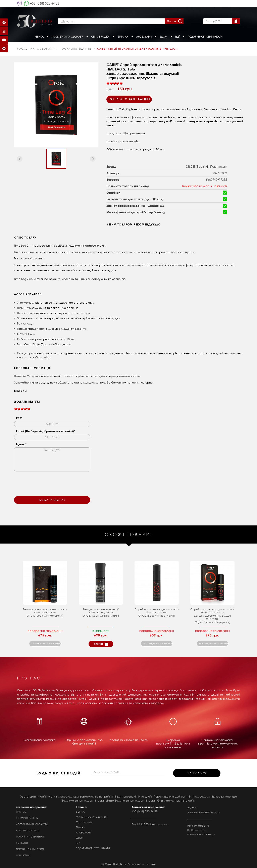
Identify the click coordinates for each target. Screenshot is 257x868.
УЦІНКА (80, 810)
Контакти (22, 841)
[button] (56, 158)
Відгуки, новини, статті (30, 848)
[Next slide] (93, 158)
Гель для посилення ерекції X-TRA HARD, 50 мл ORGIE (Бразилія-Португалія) (101, 611)
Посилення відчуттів (76, 47)
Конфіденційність (27, 816)
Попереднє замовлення (129, 98)
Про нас (21, 810)
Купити (98, 642)
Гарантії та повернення (30, 835)
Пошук (171, 20)
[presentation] (44, 480)
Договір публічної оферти (32, 823)
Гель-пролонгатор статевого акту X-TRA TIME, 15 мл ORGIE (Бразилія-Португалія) (45, 611)
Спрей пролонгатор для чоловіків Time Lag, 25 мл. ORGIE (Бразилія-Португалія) (157, 611)
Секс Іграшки (84, 821)
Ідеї (78, 842)
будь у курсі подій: (59, 772)
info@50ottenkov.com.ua (153, 823)
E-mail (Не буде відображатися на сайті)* (45, 429)
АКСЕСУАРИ (83, 831)
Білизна (80, 826)
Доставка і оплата (27, 829)
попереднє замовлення (46, 642)
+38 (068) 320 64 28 (44, 3)
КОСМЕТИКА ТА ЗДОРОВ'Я (35, 47)
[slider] (114, 82)
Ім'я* (19, 416)
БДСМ (79, 836)
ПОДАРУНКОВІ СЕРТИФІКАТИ (93, 847)
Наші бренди (23, 854)
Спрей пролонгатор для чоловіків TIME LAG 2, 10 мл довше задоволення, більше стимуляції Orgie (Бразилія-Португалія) (212, 614)
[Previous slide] (19, 158)
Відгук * (21, 443)
